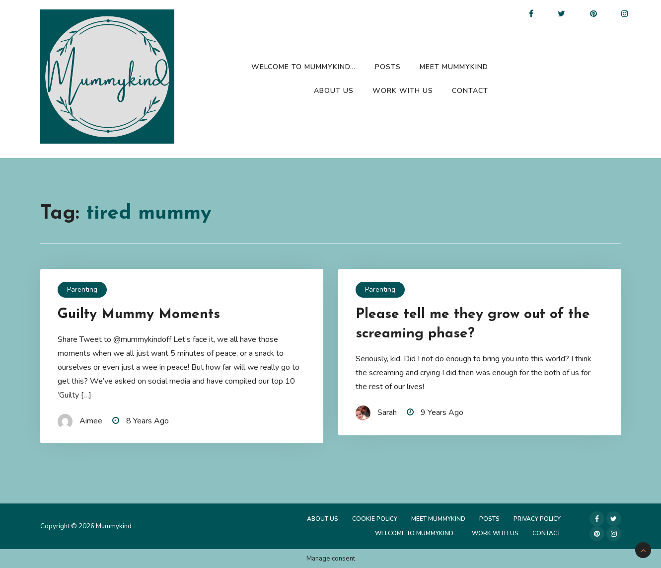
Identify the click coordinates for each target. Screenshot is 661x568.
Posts (388, 67)
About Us (334, 90)
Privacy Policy (537, 519)
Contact (470, 90)
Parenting (82, 289)
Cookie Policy (374, 519)
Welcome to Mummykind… (303, 67)
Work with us (402, 90)
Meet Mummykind (454, 67)
